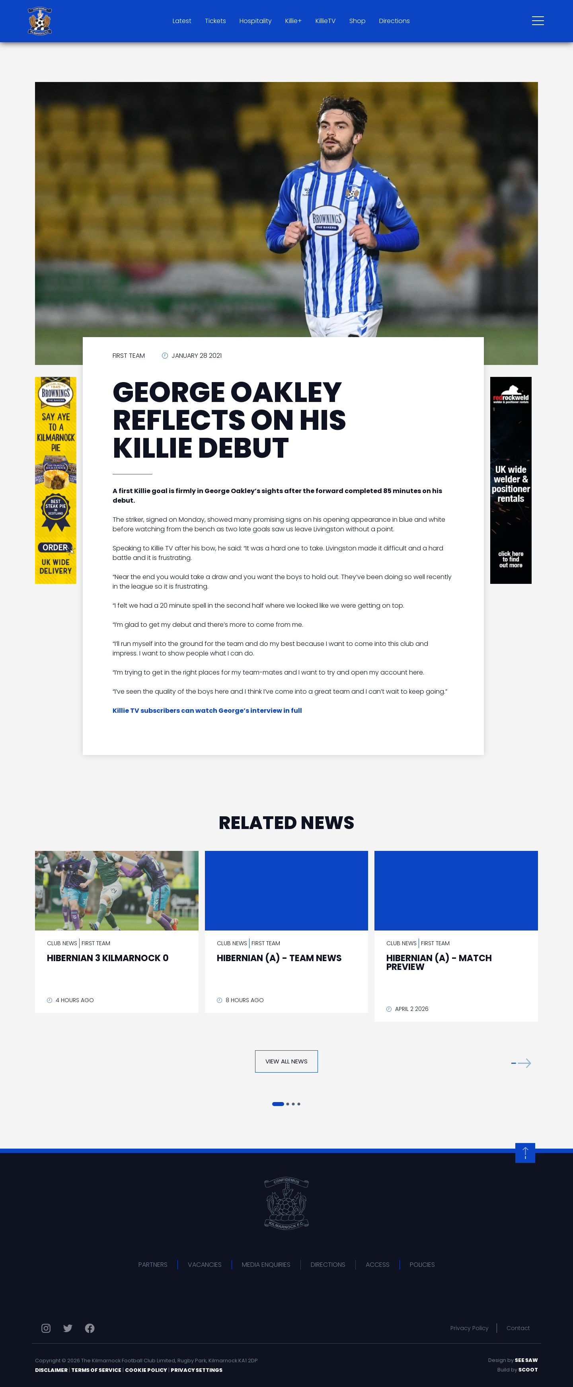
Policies (422, 1264)
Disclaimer (51, 1370)
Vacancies (205, 1264)
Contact (518, 1328)
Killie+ (293, 20)
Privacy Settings (196, 1370)
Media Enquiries (266, 1264)
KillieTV (326, 20)
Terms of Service (96, 1370)
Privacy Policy (469, 1328)
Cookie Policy (146, 1370)
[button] (521, 1063)
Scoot (528, 1369)
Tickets (215, 20)
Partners (153, 1264)
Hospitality (256, 20)
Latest (182, 20)
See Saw (526, 1360)
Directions (394, 20)
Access (378, 1264)
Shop (357, 20)
